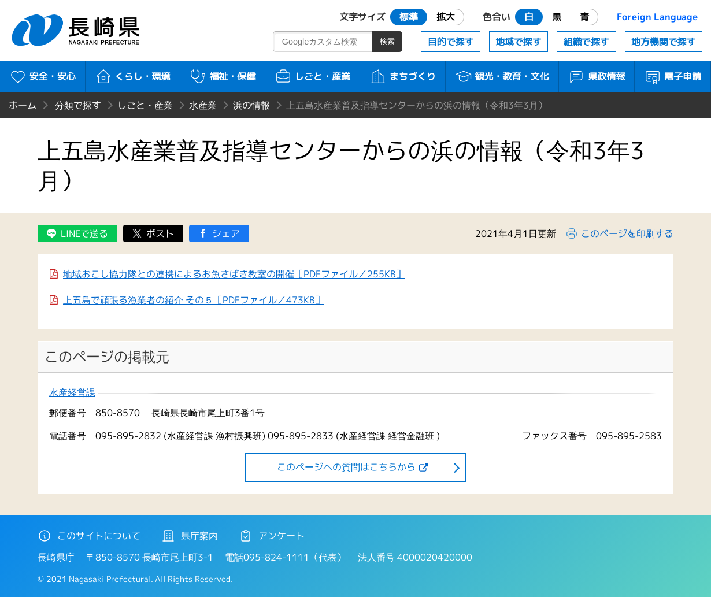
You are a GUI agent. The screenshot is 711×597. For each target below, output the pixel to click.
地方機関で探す (663, 41)
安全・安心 (42, 76)
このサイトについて (89, 536)
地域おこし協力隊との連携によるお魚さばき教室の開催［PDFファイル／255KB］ (234, 274)
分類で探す (78, 105)
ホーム (22, 105)
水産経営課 (72, 392)
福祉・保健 (222, 76)
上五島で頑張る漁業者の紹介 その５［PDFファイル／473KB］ (193, 300)
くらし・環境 (133, 76)
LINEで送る (84, 233)
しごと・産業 (312, 76)
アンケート (272, 536)
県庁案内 (189, 536)
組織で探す (586, 41)
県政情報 (596, 76)
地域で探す (518, 41)
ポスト (160, 233)
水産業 (203, 105)
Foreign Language (657, 16)
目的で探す (451, 41)
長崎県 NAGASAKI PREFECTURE (77, 30)
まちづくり (402, 76)
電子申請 (672, 76)
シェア (226, 233)
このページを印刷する (627, 233)
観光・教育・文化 (502, 76)
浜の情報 (251, 105)
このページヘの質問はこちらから (346, 467)
